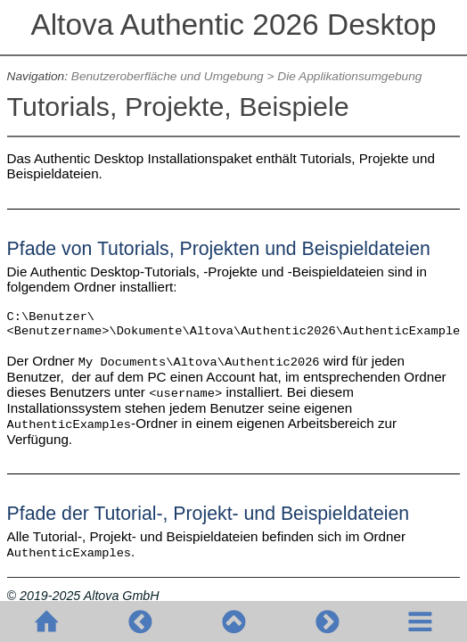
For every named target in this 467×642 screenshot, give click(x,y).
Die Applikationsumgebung (349, 76)
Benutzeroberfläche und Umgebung (167, 76)
